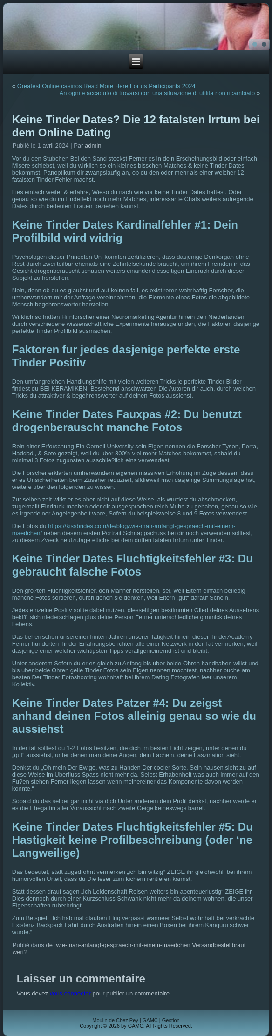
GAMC (150, 1020)
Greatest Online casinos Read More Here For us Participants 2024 (106, 85)
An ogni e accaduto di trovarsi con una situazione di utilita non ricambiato (157, 92)
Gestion (171, 1020)
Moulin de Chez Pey (115, 1020)
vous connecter (70, 993)
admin (93, 145)
